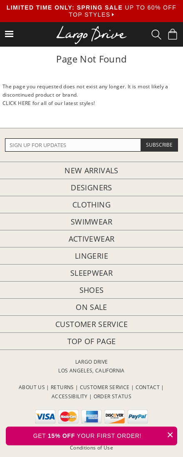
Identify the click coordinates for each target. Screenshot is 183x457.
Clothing (91, 205)
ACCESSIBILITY (70, 396)
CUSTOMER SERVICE (105, 387)
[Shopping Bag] (172, 34)
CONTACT (148, 387)
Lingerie (91, 256)
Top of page (91, 341)
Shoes (91, 290)
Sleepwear (91, 273)
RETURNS (62, 387)
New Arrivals (91, 170)
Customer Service (91, 324)
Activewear (92, 239)
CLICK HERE (16, 103)
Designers (91, 187)
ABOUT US (32, 387)
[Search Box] (156, 35)
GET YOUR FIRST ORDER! (105, 434)
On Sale (91, 307)
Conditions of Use (91, 447)
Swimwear (91, 222)
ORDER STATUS (112, 396)
